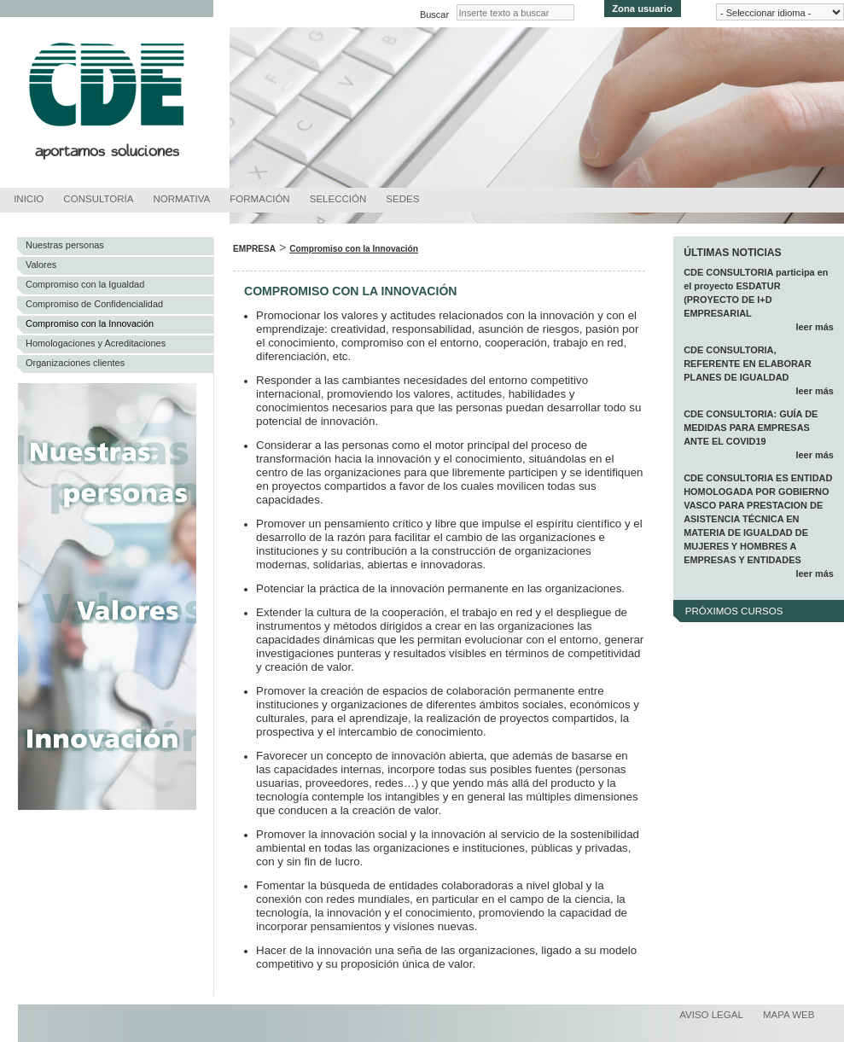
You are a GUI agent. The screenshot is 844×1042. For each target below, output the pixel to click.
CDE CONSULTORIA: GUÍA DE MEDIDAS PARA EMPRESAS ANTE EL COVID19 (751, 427)
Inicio (29, 199)
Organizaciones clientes (75, 363)
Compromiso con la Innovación (90, 323)
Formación (259, 199)
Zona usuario (642, 8)
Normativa (182, 199)
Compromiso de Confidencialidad (94, 304)
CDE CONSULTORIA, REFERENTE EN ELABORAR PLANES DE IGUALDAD (748, 363)
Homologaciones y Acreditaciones (96, 343)
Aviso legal (711, 1015)
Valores (41, 264)
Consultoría (98, 199)
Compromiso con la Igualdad (85, 284)
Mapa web (789, 1015)
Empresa (254, 248)
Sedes (402, 199)
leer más (814, 327)
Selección (338, 199)
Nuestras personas (65, 245)
